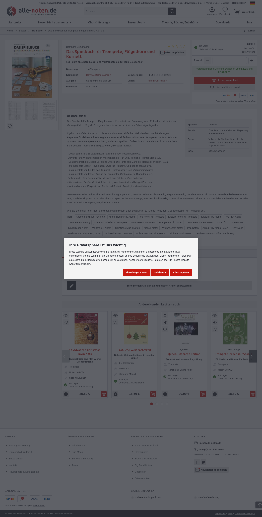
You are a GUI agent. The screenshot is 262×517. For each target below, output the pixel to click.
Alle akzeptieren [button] (181, 272)
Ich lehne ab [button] (160, 272)
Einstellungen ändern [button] (136, 272)
